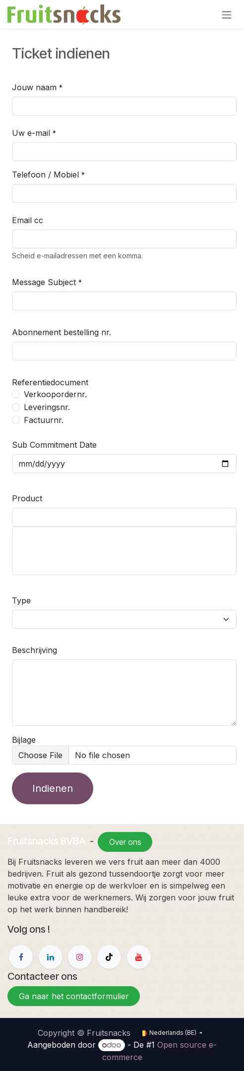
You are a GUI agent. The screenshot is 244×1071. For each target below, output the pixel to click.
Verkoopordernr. (55, 394)
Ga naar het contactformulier (74, 996)
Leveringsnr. (47, 407)
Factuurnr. (43, 420)
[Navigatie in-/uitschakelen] (227, 14)
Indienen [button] (52, 788)
